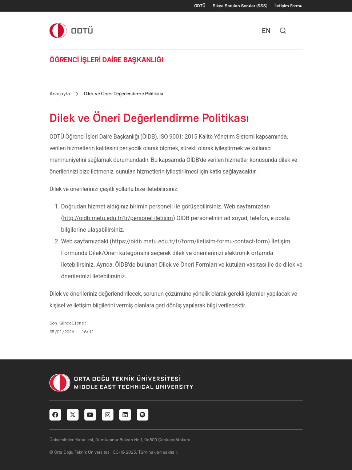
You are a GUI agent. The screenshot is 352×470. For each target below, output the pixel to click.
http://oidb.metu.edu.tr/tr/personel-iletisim (118, 218)
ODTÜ (199, 6)
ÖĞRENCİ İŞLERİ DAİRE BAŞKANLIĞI (106, 59)
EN (266, 30)
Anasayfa (59, 93)
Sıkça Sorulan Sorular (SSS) (240, 6)
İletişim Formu (289, 6)
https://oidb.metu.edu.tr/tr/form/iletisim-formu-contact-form (190, 241)
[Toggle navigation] (299, 31)
